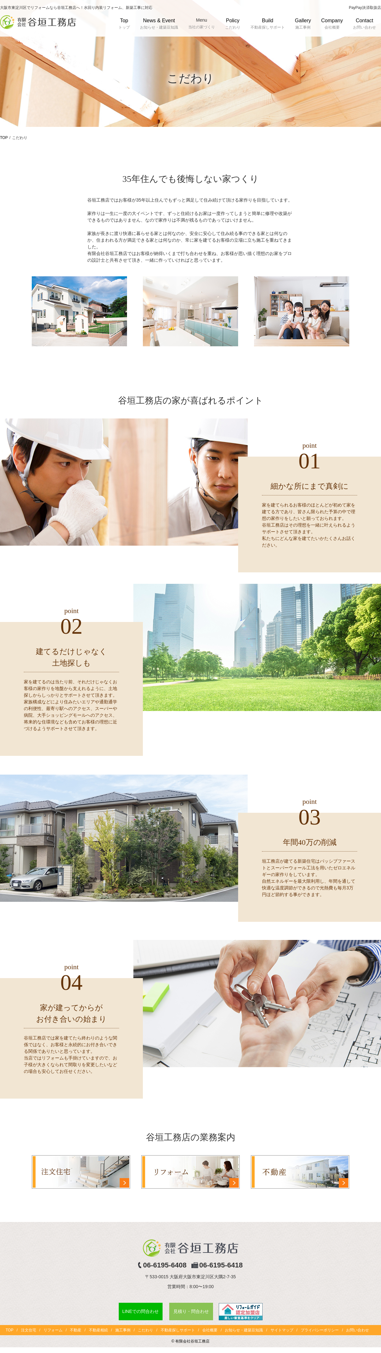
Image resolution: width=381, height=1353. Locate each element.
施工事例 (122, 1330)
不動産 (75, 1330)
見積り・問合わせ (191, 1311)
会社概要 (209, 1330)
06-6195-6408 (164, 1265)
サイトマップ (282, 1330)
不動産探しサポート (178, 1330)
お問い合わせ (357, 1330)
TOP (4, 137)
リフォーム (53, 1330)
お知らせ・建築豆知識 (244, 1330)
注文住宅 (28, 1330)
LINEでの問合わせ (140, 1311)
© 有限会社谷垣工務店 (190, 1341)
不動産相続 (98, 1330)
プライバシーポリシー (320, 1330)
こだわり (145, 1330)
